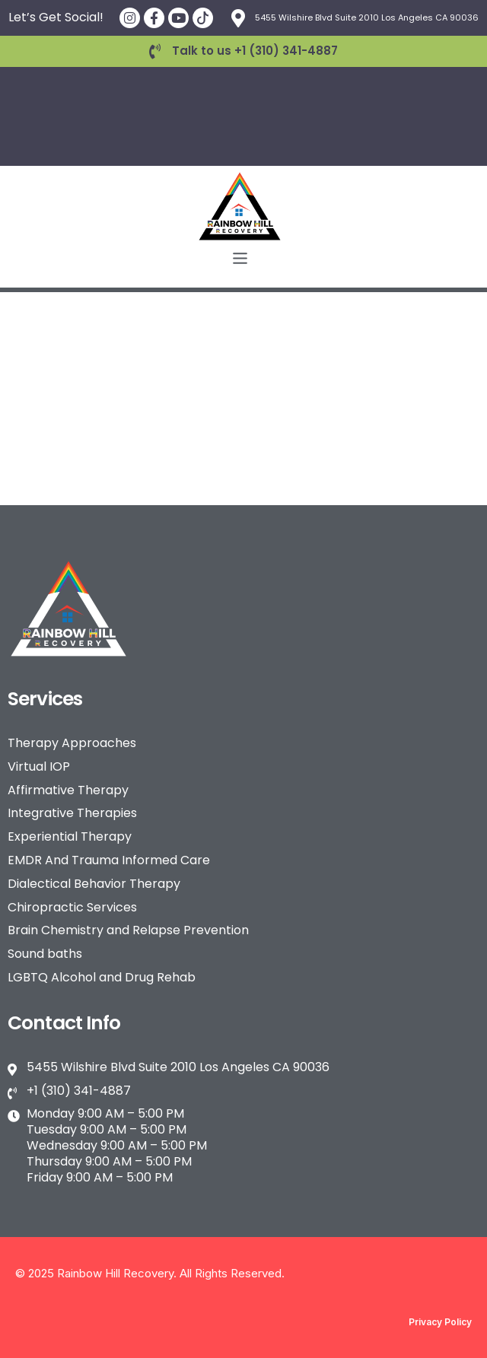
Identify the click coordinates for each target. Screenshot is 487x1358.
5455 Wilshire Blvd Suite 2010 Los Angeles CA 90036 (367, 17)
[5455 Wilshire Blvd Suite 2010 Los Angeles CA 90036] (238, 18)
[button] (239, 259)
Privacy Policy (440, 1322)
